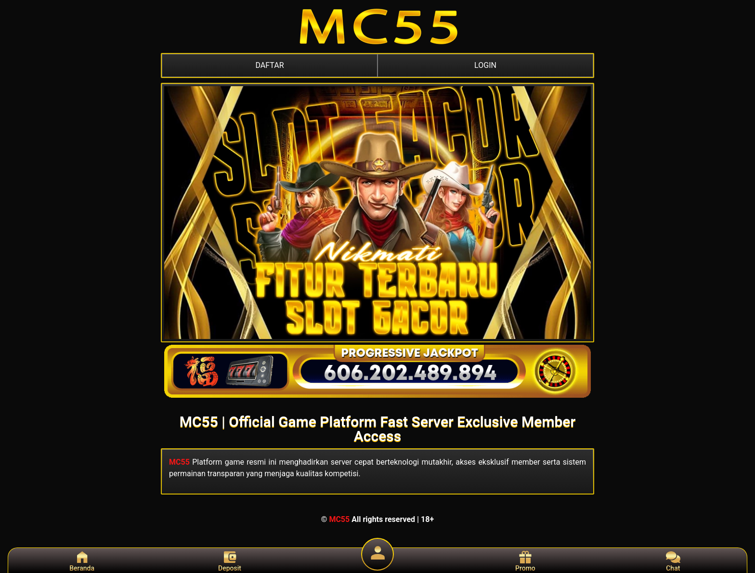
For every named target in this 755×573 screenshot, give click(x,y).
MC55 (179, 462)
